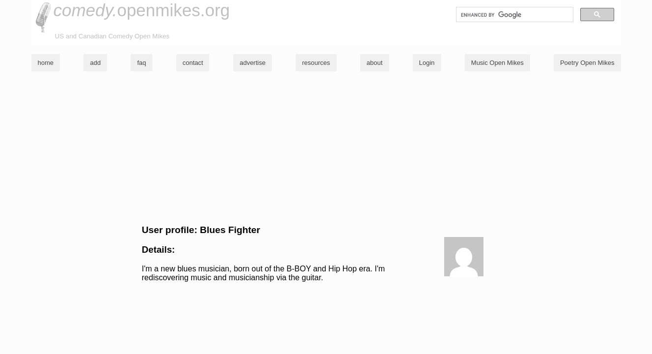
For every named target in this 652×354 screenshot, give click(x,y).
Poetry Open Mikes (587, 62)
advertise (253, 62)
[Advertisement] (326, 148)
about (375, 62)
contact (193, 62)
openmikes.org (142, 10)
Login (427, 62)
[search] (514, 15)
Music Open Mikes (497, 62)
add (95, 62)
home (46, 62)
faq (141, 62)
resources (316, 62)
